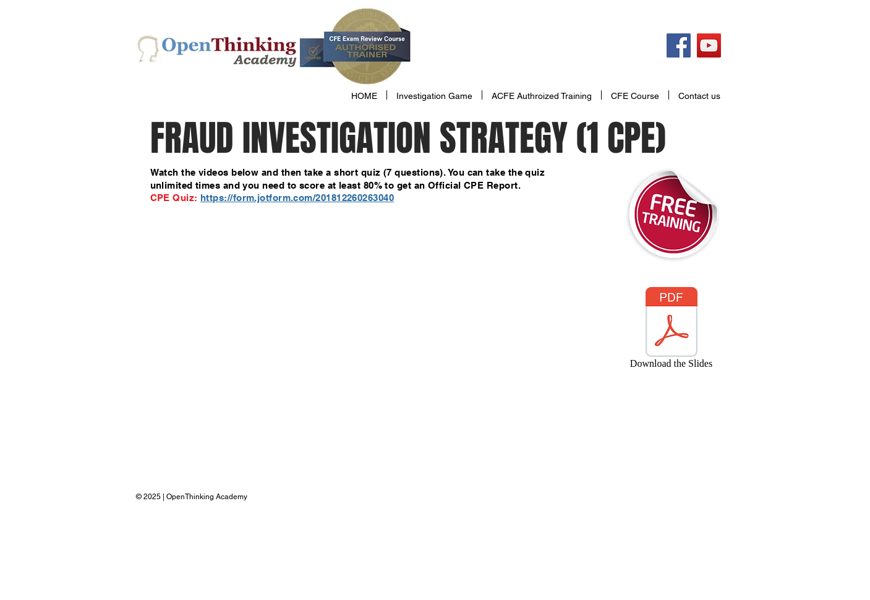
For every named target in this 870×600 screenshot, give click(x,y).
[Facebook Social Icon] (679, 45)
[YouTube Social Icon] (709, 45)
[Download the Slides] (671, 330)
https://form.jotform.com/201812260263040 (297, 197)
